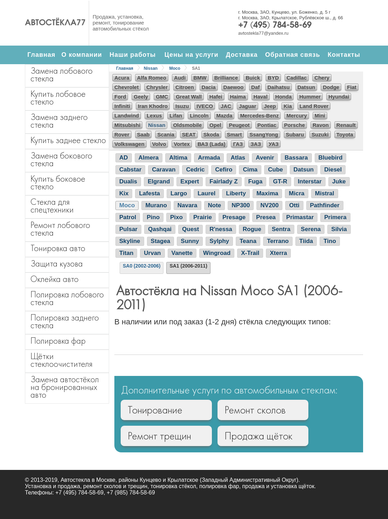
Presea (266, 217)
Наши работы (132, 54)
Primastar (300, 217)
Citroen (184, 87)
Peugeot (239, 125)
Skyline (129, 241)
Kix (123, 193)
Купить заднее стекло (68, 140)
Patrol (127, 217)
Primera (335, 217)
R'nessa (220, 229)
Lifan (175, 116)
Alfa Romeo (151, 78)
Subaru (295, 134)
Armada (209, 157)
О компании (81, 54)
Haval (261, 97)
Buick (253, 78)
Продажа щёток (259, 436)
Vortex (182, 144)
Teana (248, 241)
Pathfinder (325, 205)
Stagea (160, 241)
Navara (188, 205)
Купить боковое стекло (58, 182)
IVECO (204, 106)
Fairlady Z (223, 181)
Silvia (339, 229)
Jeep (270, 106)
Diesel (333, 169)
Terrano (278, 241)
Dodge (331, 87)
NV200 (269, 205)
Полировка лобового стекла (67, 298)
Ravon (321, 125)
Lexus (154, 116)
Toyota (344, 134)
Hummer (310, 97)
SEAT (189, 134)
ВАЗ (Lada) (211, 144)
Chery (321, 78)
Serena (311, 229)
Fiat (351, 87)
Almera (149, 157)
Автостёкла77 (55, 23)
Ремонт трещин (159, 436)
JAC (226, 106)
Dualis (128, 181)
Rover (121, 134)
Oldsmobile (187, 125)
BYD (273, 78)
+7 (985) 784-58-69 (131, 493)
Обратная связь (292, 54)
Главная (41, 54)
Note (214, 205)
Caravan (163, 169)
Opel (215, 125)
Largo (178, 193)
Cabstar (130, 169)
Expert (189, 181)
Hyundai (338, 97)
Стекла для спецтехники (52, 205)
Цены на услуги (192, 54)
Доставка (242, 54)
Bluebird (331, 157)
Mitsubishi (127, 125)
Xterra (278, 253)
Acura (121, 78)
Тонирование (155, 410)
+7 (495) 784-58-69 (275, 25)
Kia (287, 106)
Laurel (206, 193)
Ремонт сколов (255, 410)
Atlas (237, 157)
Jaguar (247, 106)
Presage (234, 217)
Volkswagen (129, 144)
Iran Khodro (153, 106)
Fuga (255, 181)
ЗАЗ (255, 144)
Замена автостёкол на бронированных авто (65, 386)
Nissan (151, 68)
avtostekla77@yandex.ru (263, 33)
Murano (156, 205)
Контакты (344, 54)
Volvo (159, 144)
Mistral (324, 193)
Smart (234, 134)
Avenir (265, 157)
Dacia (209, 87)
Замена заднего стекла (59, 120)
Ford (120, 97)
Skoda (211, 134)
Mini (320, 116)
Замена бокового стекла (61, 159)
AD (123, 157)
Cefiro (223, 169)
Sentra (281, 229)
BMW (200, 78)
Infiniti (122, 106)
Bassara (296, 157)
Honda (283, 97)
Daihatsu (278, 87)
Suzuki (320, 134)
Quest (190, 229)
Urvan (152, 253)
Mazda (224, 116)
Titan (126, 253)
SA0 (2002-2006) (141, 266)
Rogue (252, 229)
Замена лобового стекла (62, 74)
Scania (165, 134)
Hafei (215, 97)
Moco (174, 68)
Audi (180, 78)
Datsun (306, 87)
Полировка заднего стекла (65, 321)
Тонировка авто (58, 248)
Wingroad (216, 253)
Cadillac (297, 78)
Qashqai (160, 229)
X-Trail (250, 253)
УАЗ (274, 144)
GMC (162, 97)
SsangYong (263, 134)
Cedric (195, 169)
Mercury (296, 116)
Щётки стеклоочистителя (62, 360)
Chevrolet (126, 87)
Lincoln (199, 116)
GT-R (280, 181)
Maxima (267, 193)
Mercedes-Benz (259, 116)
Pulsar (128, 229)
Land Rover (314, 106)
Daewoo (233, 87)
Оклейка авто (55, 279)
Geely (141, 97)
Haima (238, 97)
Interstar (310, 181)
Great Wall (189, 97)
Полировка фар (58, 340)
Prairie (202, 217)
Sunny (190, 241)
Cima (250, 169)
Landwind (126, 116)
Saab (143, 134)
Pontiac (266, 125)
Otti (294, 205)
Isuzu (182, 106)
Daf (255, 87)
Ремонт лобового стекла (60, 228)
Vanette (182, 253)
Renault (346, 125)
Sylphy (219, 241)
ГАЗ (238, 144)
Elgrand (159, 181)
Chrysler (157, 87)
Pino (153, 217)
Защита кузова (57, 263)
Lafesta (149, 193)
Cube (275, 169)
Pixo (176, 217)
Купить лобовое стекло (58, 97)
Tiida (306, 241)
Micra (296, 193)
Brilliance (226, 78)
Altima (178, 157)
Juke (339, 181)
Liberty (236, 193)
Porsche (294, 125)
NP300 (241, 205)
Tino (329, 241)
